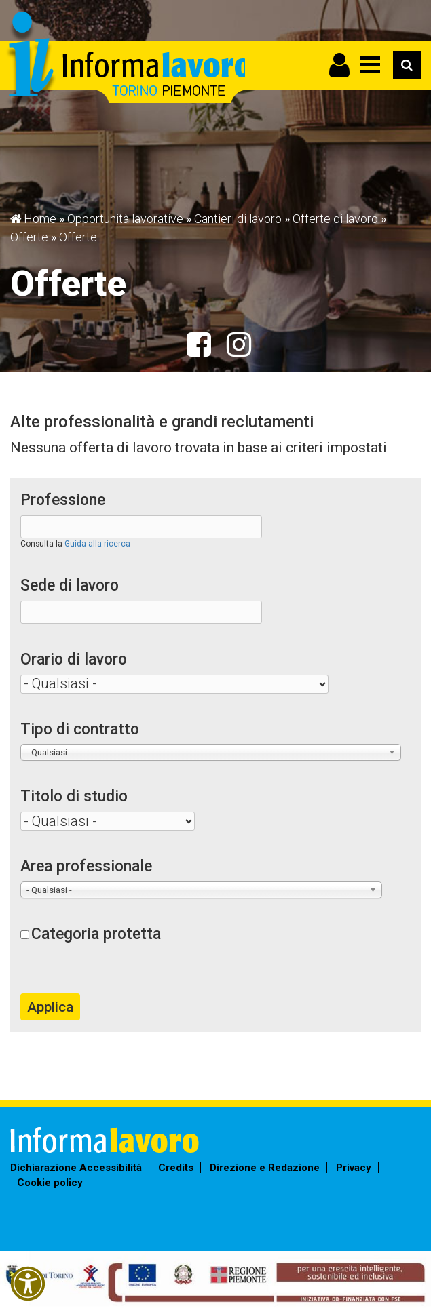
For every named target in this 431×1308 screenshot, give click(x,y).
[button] (27, 1283)
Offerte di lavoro (335, 219)
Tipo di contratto (79, 729)
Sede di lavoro (69, 585)
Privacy (353, 1168)
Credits (175, 1168)
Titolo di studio (74, 796)
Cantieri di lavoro (238, 219)
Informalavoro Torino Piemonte (127, 58)
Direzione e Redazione (265, 1168)
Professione (62, 500)
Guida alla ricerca (97, 544)
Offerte (29, 237)
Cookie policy (50, 1182)
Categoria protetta (96, 934)
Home (40, 219)
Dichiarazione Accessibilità (76, 1168)
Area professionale (86, 866)
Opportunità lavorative (125, 219)
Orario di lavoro (73, 659)
